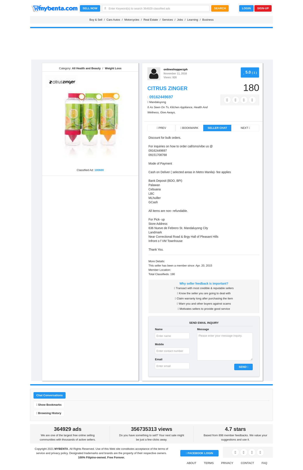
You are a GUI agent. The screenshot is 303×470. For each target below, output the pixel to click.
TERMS (209, 463)
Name (158, 329)
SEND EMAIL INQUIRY (204, 322)
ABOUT (191, 463)
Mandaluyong (157, 102)
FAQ (264, 463)
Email (158, 359)
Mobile (159, 344)
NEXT (245, 127)
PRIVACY (227, 463)
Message (203, 329)
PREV (161, 127)
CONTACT (247, 463)
